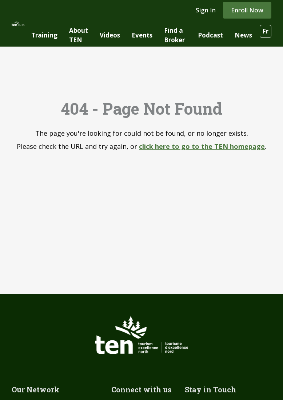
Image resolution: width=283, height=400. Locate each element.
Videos (110, 35)
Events (142, 35)
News (243, 35)
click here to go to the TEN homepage (202, 146)
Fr (265, 31)
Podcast (210, 35)
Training (44, 35)
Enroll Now (247, 10)
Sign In (206, 10)
